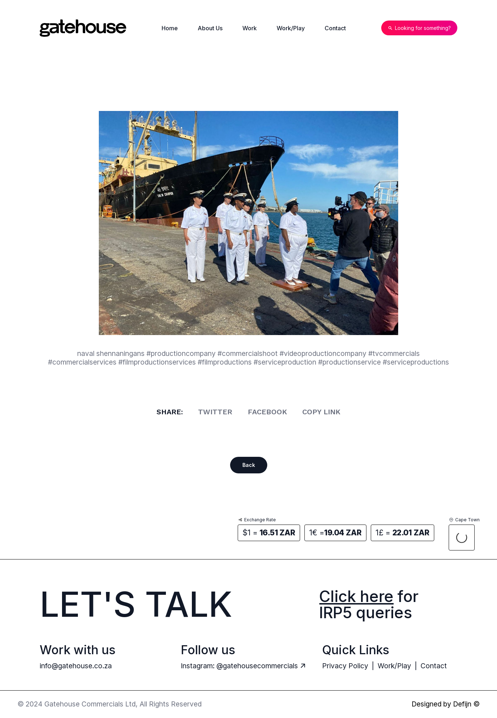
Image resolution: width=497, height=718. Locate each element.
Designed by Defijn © (446, 704)
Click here (356, 596)
